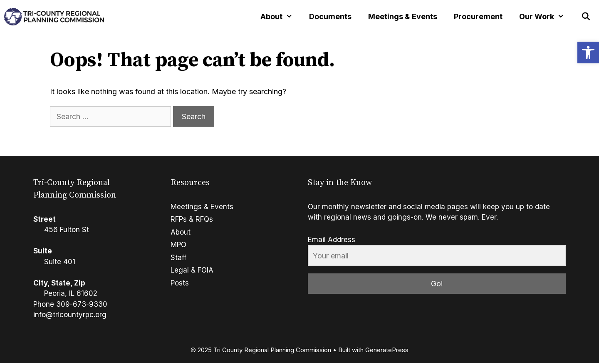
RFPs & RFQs (192, 219)
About (280, 16)
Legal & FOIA (192, 270)
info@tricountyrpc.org (69, 314)
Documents (330, 16)
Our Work (545, 16)
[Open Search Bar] (586, 16)
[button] (588, 52)
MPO (178, 244)
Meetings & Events (402, 16)
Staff (178, 257)
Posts (180, 283)
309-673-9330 (81, 304)
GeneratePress (386, 350)
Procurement (478, 16)
